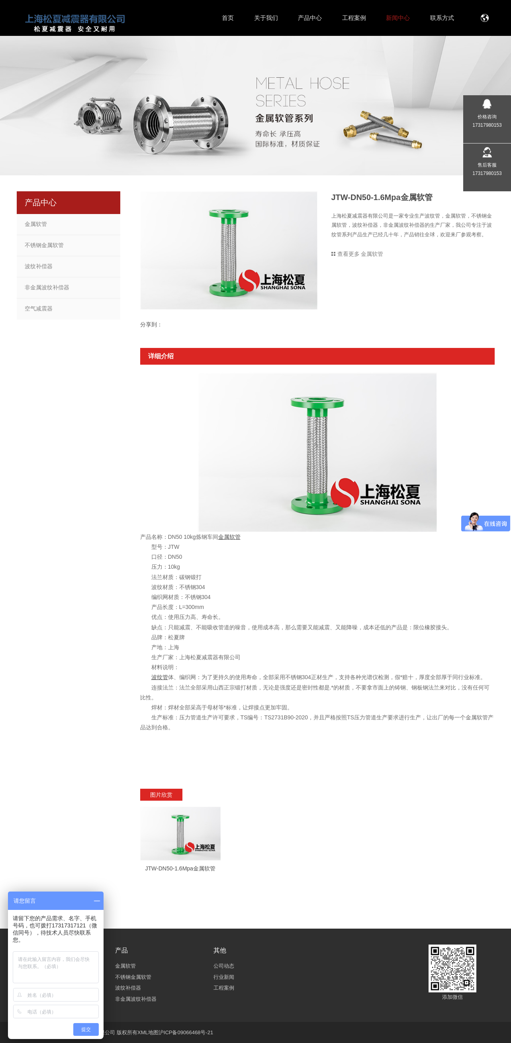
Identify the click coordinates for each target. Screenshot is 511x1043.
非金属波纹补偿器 (47, 287)
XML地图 (148, 1032)
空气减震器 (39, 308)
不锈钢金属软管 (44, 245)
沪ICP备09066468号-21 (186, 1032)
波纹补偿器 (39, 266)
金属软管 (36, 224)
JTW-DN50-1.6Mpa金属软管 (180, 868)
